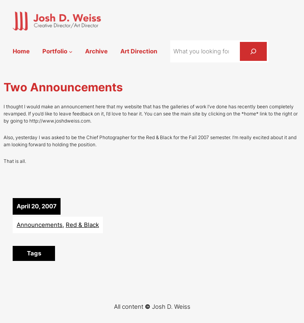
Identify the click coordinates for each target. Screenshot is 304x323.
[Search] (253, 51)
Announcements (40, 225)
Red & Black (82, 225)
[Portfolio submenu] (70, 51)
